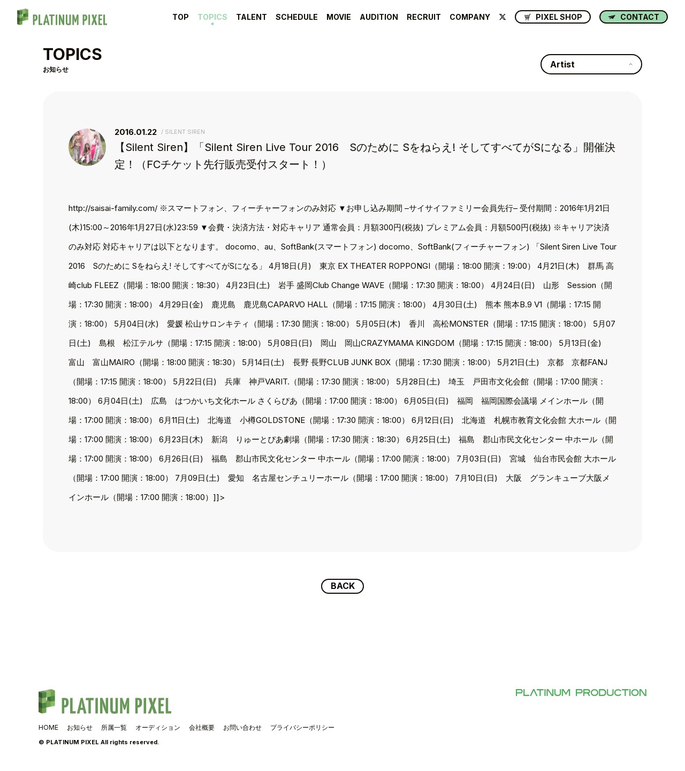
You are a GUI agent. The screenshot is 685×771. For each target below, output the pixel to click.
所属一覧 (114, 727)
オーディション (157, 727)
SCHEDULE (297, 17)
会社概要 (202, 727)
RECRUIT (424, 17)
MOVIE (338, 17)
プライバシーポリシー (302, 727)
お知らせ (80, 727)
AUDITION (379, 17)
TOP (180, 17)
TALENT (251, 17)
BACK (343, 586)
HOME (48, 727)
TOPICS (212, 17)
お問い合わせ (242, 727)
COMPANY (470, 17)
